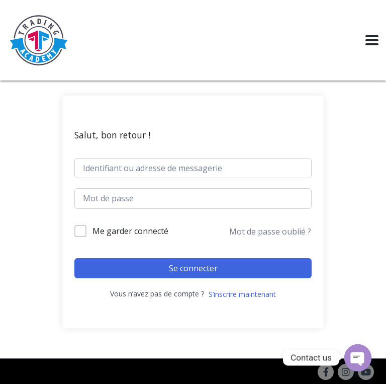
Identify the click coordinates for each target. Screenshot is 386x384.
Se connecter (193, 268)
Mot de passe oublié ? (270, 231)
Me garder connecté (130, 231)
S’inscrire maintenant (242, 294)
